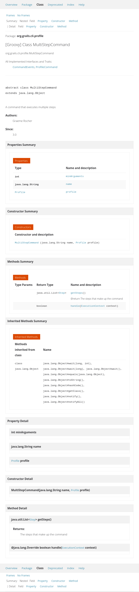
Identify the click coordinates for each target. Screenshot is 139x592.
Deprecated (55, 4)
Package (27, 4)
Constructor (58, 21)
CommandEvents (23, 67)
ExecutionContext (93, 305)
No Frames (23, 15)
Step (62, 292)
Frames (10, 15)
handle (75, 305)
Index (70, 4)
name (69, 184)
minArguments (75, 176)
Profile (20, 191)
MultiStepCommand (27, 241)
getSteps (77, 292)
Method (73, 21)
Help (82, 4)
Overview (11, 4)
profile (71, 191)
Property (43, 21)
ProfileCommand (47, 67)
